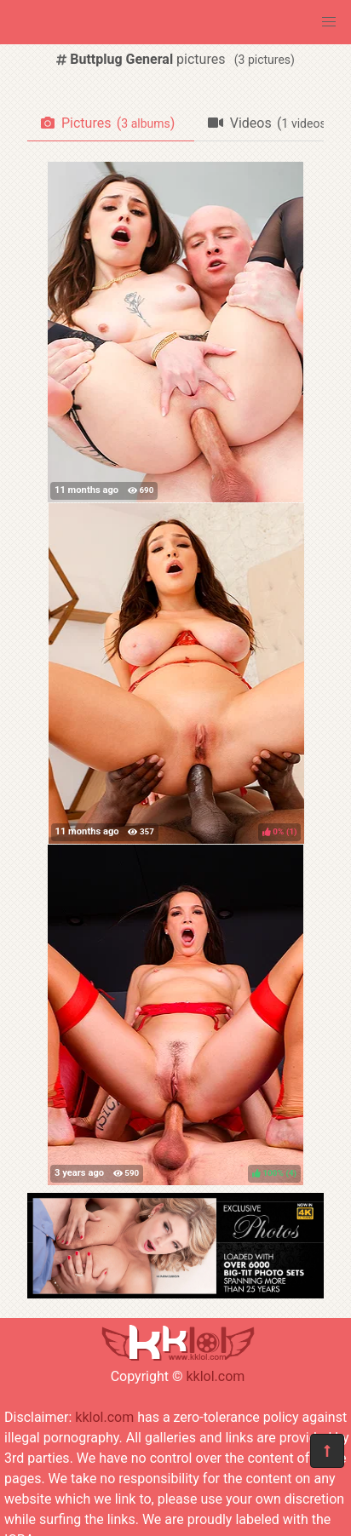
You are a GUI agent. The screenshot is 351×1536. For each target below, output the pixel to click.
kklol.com (215, 1376)
